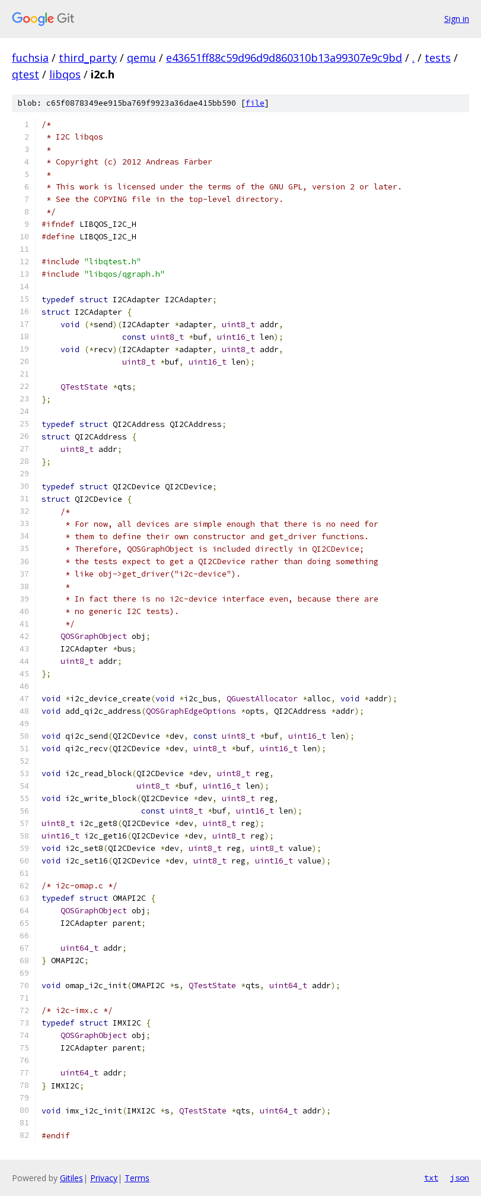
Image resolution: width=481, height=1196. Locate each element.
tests (438, 57)
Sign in (456, 18)
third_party (88, 57)
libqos (65, 74)
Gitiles (71, 1178)
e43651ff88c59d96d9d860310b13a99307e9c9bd (284, 57)
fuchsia (30, 57)
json (459, 1177)
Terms (137, 1178)
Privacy (103, 1178)
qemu (141, 57)
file (255, 103)
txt (431, 1177)
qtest (25, 74)
